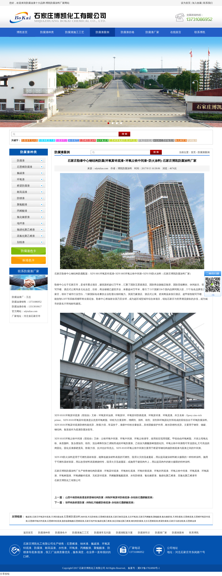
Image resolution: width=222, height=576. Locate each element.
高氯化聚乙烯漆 (26, 236)
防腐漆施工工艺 (74, 32)
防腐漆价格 (127, 32)
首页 (193, 152)
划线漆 (21, 242)
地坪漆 (21, 223)
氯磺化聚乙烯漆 (26, 229)
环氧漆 (21, 179)
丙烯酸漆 (22, 210)
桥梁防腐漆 (23, 185)
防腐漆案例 (102, 32)
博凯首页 (22, 32)
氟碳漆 (21, 173)
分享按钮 (4, 574)
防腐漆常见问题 (102, 532)
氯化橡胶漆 (23, 217)
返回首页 (28, 532)
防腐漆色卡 (28, 251)
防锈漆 (21, 198)
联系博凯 (199, 32)
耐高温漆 (22, 192)
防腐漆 (21, 160)
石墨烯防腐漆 (24, 166)
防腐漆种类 (47, 32)
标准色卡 (28, 260)
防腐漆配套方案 (124, 532)
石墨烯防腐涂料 (72, 516)
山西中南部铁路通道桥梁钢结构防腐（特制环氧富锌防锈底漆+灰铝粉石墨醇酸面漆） (110, 497)
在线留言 (175, 32)
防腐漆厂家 (152, 32)
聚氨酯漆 (22, 204)
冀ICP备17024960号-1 (149, 568)
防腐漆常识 (144, 532)
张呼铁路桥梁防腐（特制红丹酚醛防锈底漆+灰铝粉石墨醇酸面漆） (100, 502)
